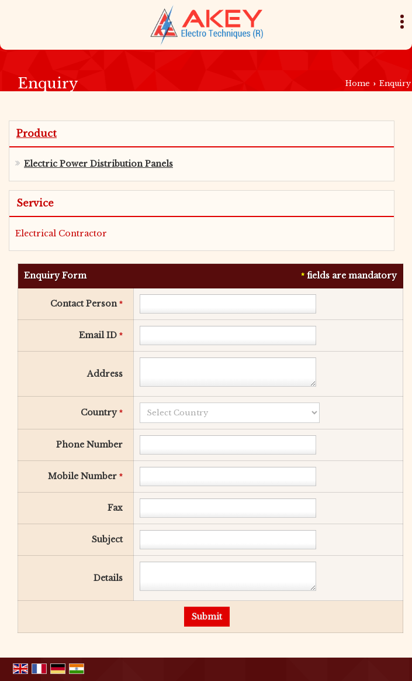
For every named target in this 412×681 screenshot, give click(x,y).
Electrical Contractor (61, 233)
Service (35, 203)
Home (357, 83)
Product (36, 133)
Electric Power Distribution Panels (98, 164)
